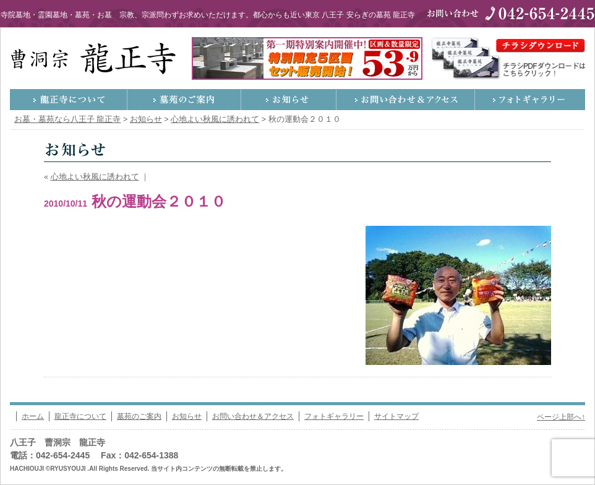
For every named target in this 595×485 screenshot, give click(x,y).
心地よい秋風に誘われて (95, 177)
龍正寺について (68, 99)
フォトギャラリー (530, 99)
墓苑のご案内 (184, 99)
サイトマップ (396, 416)
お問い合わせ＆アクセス (405, 99)
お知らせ (288, 99)
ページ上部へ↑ (561, 417)
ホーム (33, 416)
